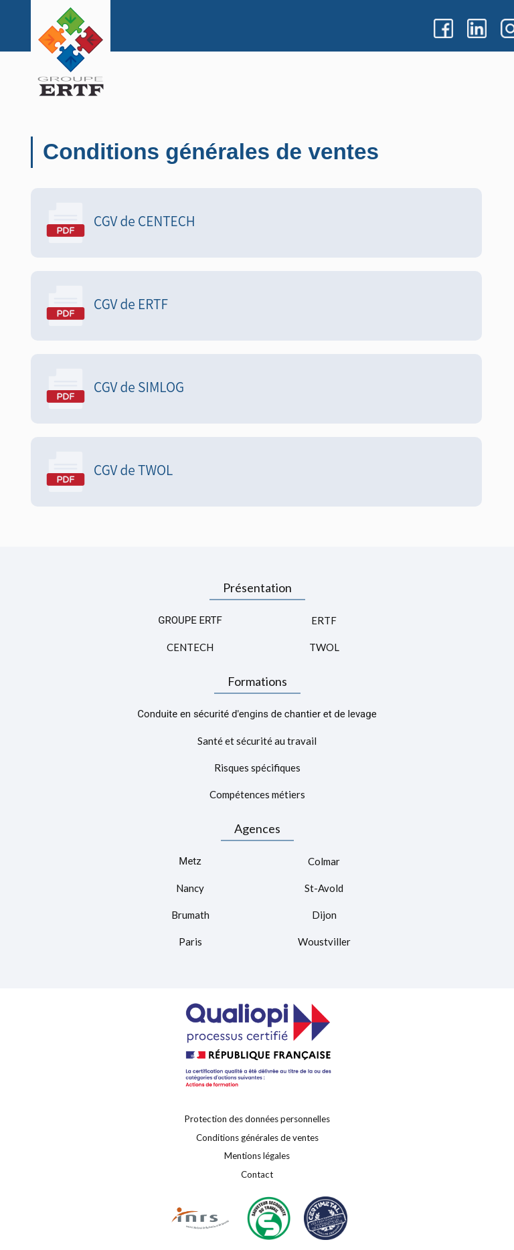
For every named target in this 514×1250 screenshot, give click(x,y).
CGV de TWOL (108, 471)
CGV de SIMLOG (114, 388)
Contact (257, 1173)
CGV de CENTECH (119, 222)
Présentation (257, 587)
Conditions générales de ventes (257, 1137)
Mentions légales (257, 1155)
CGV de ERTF (106, 305)
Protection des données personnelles (257, 1118)
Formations (257, 681)
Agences (257, 828)
